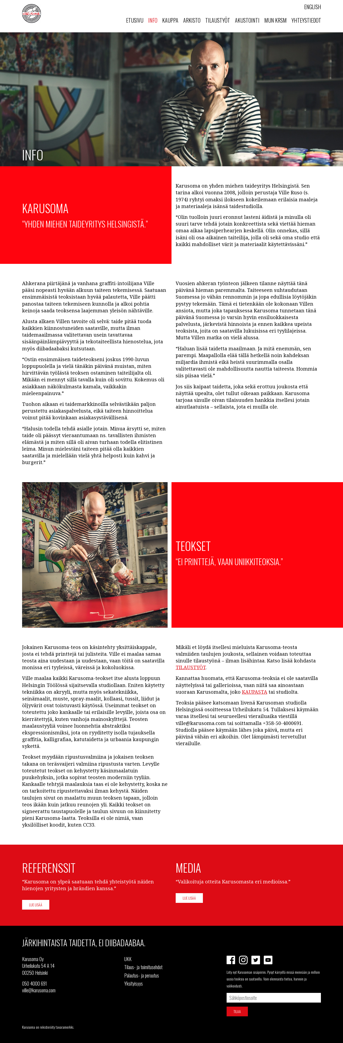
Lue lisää (35, 904)
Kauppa (170, 20)
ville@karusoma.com (39, 990)
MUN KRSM (275, 20)
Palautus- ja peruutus (141, 975)
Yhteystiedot (306, 20)
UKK (127, 958)
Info (152, 20)
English (312, 6)
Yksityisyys (133, 983)
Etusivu (134, 20)
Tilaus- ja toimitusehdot (143, 967)
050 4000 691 (34, 983)
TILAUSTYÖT (191, 667)
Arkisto (191, 20)
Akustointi (247, 20)
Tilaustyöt (217, 20)
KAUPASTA (254, 692)
